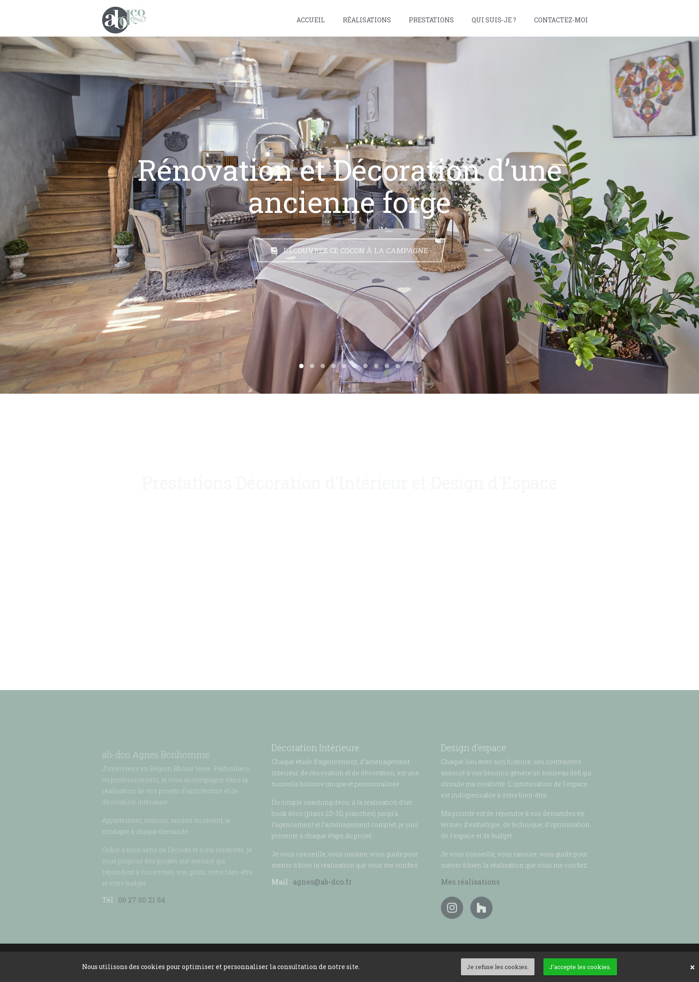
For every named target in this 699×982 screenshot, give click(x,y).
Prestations (431, 20)
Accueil (310, 20)
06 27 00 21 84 (141, 915)
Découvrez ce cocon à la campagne (350, 250)
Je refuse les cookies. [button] (498, 967)
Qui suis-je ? (494, 20)
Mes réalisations (470, 895)
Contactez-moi (561, 20)
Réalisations (367, 20)
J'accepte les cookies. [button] (580, 967)
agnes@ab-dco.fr (322, 895)
